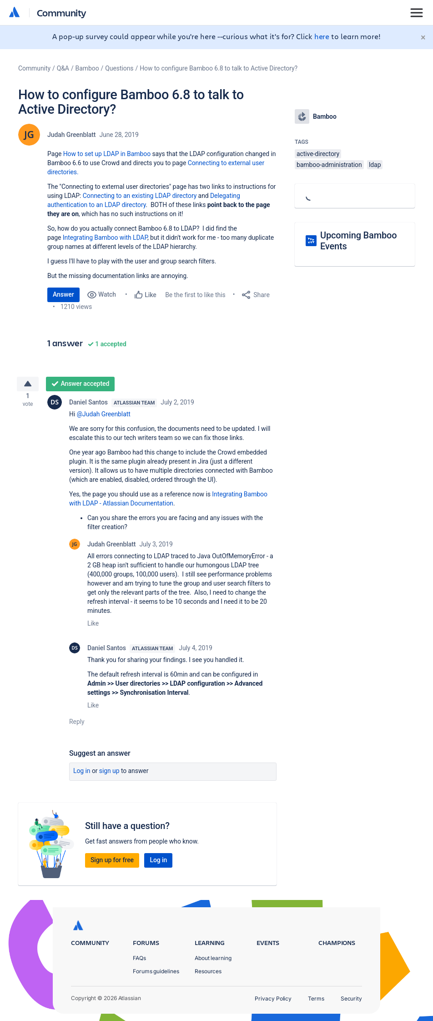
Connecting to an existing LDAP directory (139, 195)
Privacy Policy (273, 998)
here (322, 36)
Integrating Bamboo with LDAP (105, 237)
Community (61, 12)
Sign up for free (112, 863)
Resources (208, 971)
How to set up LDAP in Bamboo (107, 153)
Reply (77, 725)
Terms (316, 998)
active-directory (318, 153)
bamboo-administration (329, 164)
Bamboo (87, 68)
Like (93, 627)
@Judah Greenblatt (104, 417)
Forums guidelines (156, 971)
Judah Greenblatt (71, 134)
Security (351, 998)
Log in (82, 774)
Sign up (109, 774)
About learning (213, 958)
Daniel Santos (88, 405)
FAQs (139, 958)
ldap (375, 164)
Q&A (63, 68)
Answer (63, 294)
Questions (119, 68)
